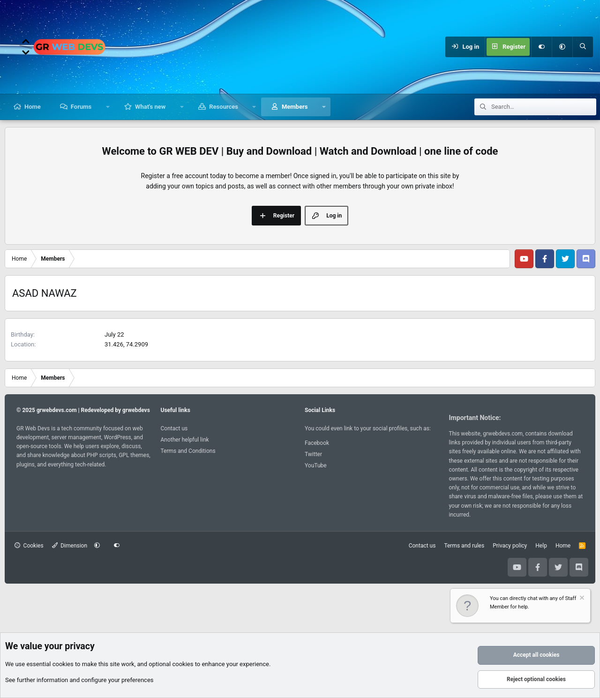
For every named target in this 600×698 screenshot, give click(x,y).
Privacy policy (510, 545)
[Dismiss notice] (581, 598)
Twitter (313, 454)
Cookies (29, 545)
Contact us (174, 428)
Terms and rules (464, 545)
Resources (223, 106)
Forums (81, 106)
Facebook (317, 443)
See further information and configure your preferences (79, 679)
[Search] (582, 47)
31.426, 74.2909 (126, 344)
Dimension (69, 545)
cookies (63, 664)
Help (541, 545)
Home (32, 106)
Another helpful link (185, 439)
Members (295, 106)
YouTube (316, 465)
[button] (562, 47)
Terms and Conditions (188, 451)
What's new (150, 106)
